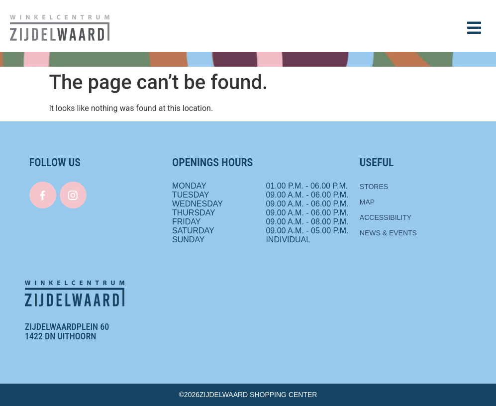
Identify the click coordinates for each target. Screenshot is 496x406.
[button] (474, 28)
